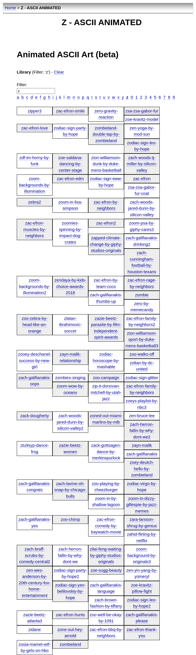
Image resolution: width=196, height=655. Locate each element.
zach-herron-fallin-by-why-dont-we (70, 555)
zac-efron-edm (70, 178)
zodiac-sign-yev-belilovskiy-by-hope (70, 591)
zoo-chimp (70, 519)
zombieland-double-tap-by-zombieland (106, 134)
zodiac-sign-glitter (141, 377)
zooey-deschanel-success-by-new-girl (34, 360)
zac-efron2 (106, 223)
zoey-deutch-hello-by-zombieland (142, 468)
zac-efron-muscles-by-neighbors (34, 229)
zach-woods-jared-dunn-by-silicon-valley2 (70, 422)
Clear (59, 72)
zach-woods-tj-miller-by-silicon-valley (142, 163)
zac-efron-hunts (70, 614)
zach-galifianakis (141, 453)
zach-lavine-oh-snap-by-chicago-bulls (70, 489)
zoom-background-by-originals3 (141, 555)
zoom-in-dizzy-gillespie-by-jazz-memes (141, 504)
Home (10, 7)
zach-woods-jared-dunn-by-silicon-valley (142, 208)
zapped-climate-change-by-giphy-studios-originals (106, 244)
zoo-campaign (106, 377)
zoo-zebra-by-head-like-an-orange (35, 324)
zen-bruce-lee (142, 415)
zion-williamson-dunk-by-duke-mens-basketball (106, 163)
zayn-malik (142, 445)
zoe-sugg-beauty (106, 570)
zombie (142, 294)
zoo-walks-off (142, 354)
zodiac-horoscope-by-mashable (106, 360)
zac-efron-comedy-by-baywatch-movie (106, 525)
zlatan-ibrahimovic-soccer (70, 324)
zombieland (70, 644)
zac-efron (142, 178)
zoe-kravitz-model (141, 119)
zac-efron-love (34, 128)
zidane (34, 629)
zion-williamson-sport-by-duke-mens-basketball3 (141, 339)
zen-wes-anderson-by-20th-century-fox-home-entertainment (34, 583)
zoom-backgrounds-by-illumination (34, 184)
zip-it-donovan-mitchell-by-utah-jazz (106, 392)
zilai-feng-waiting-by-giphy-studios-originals (106, 555)
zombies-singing (70, 377)
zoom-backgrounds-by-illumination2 (34, 286)
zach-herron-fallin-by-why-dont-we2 (142, 430)
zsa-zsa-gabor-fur (141, 110)
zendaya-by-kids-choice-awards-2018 (70, 286)
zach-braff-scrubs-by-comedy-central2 (34, 555)
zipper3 (34, 110)
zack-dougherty (34, 415)
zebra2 (34, 202)
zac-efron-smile (70, 110)
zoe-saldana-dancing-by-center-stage (70, 163)
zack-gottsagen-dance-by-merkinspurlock (106, 451)
